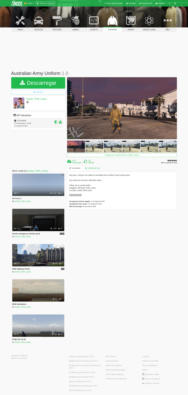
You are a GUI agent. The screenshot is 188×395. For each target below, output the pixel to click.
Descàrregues (77, 162)
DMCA (144, 370)
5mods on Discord (150, 383)
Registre (160, 3)
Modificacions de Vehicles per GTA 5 (83, 361)
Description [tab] (75, 168)
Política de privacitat (150, 361)
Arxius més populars (114, 365)
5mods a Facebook (151, 379)
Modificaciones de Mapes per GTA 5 (83, 386)
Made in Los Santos (19, 358)
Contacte (145, 356)
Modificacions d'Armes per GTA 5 (82, 372)
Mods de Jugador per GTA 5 (80, 381)
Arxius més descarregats (115, 370)
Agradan (91, 162)
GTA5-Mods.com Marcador (116, 379)
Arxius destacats (112, 361)
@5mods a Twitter (150, 374)
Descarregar (38, 83)
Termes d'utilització (149, 365)
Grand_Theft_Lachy (36, 99)
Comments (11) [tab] (92, 168)
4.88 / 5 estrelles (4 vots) (169, 162)
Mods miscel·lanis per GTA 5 (80, 390)
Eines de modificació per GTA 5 (81, 356)
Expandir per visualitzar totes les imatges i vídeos (122, 155)
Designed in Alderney (19, 356)
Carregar (130, 3)
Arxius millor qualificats (115, 374)
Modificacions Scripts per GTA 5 (81, 377)
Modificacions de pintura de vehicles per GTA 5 (85, 366)
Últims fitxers (111, 356)
